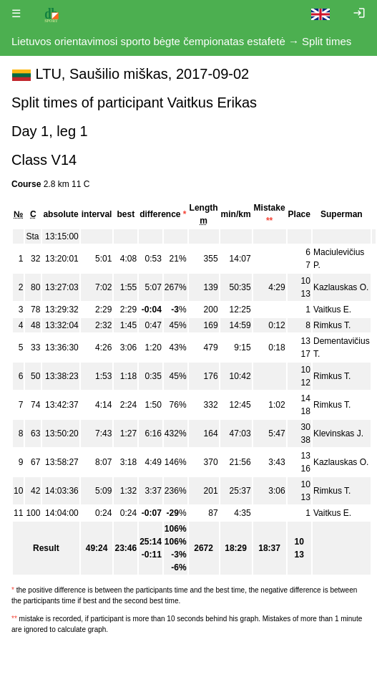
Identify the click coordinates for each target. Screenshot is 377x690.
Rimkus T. (332, 325)
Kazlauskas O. (340, 287)
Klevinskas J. (338, 433)
